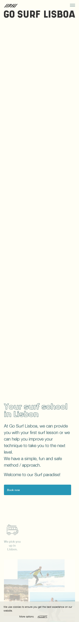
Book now (13, 490)
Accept (42, 616)
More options (26, 616)
